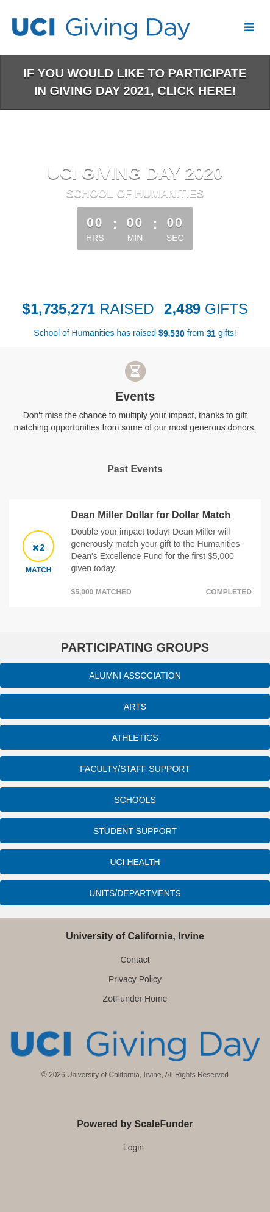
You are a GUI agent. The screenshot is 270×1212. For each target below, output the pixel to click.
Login (133, 1147)
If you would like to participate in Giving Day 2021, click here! (135, 82)
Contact (134, 959)
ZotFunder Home (135, 998)
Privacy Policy (135, 979)
